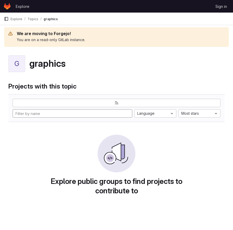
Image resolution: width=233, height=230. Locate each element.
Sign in (221, 6)
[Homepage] (7, 6)
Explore (22, 6)
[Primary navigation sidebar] (6, 19)
